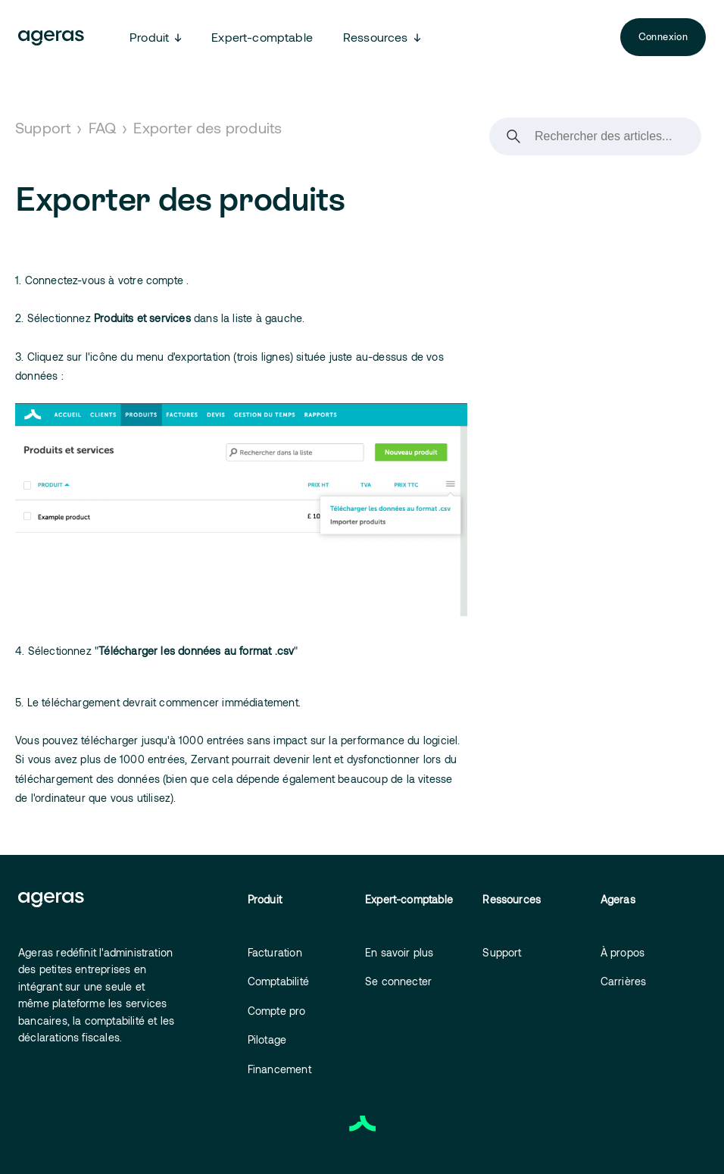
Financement (279, 1069)
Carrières (624, 981)
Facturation (275, 952)
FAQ (103, 127)
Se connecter (398, 981)
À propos (623, 952)
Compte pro (277, 1010)
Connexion (663, 36)
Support (42, 127)
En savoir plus (399, 952)
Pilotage (267, 1039)
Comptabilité (278, 981)
